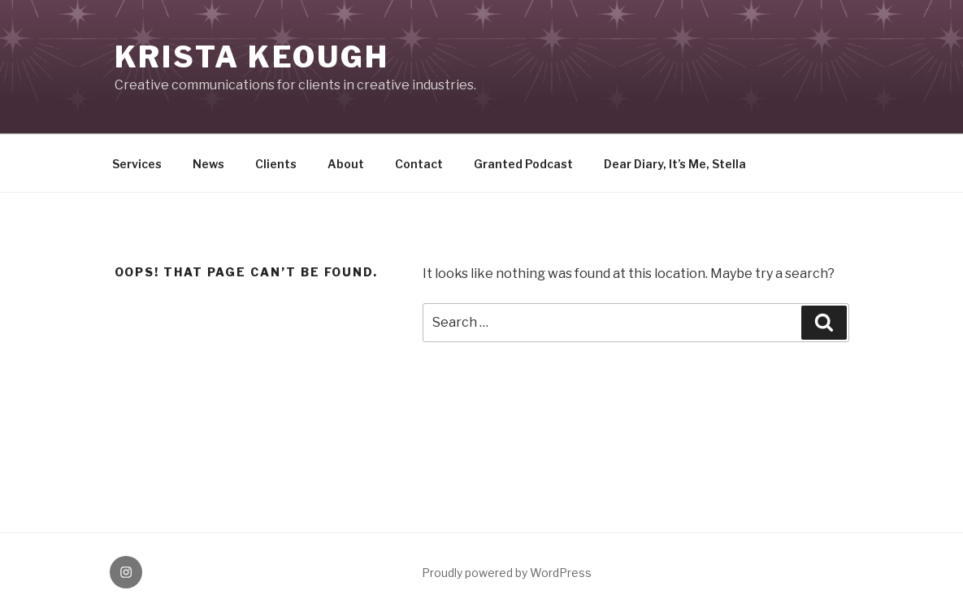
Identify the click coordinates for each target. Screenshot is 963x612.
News (208, 164)
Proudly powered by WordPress (507, 572)
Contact (419, 164)
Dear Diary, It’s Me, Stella (675, 164)
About (346, 164)
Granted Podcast (523, 164)
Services (137, 164)
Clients (276, 164)
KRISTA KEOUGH (252, 57)
